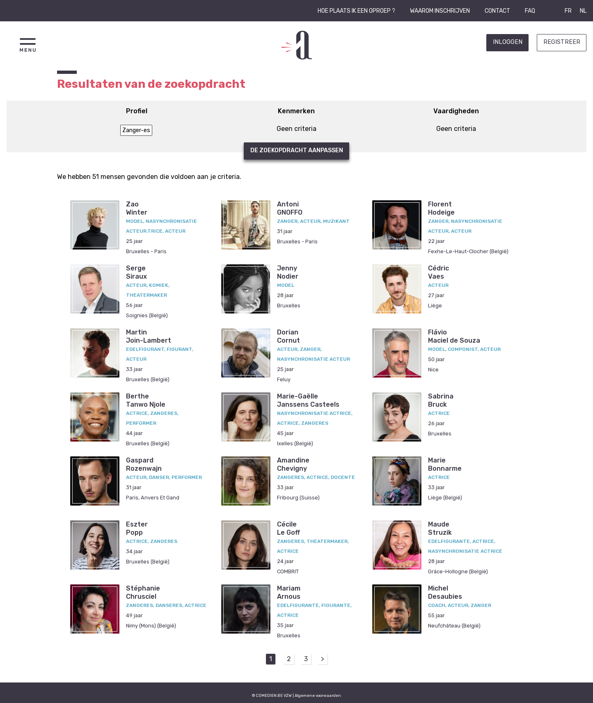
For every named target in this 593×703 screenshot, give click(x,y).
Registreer (561, 42)
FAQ (530, 10)
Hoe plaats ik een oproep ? (356, 10)
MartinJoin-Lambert (148, 336)
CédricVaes (438, 272)
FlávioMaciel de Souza (454, 336)
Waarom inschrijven (440, 10)
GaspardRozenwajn (144, 464)
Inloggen (507, 42)
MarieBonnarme (445, 464)
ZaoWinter (136, 208)
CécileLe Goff (288, 528)
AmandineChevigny (293, 464)
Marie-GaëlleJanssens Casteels (308, 400)
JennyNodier (287, 272)
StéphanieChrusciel (143, 592)
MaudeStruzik (440, 528)
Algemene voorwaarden (318, 695)
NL (583, 10)
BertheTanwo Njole (145, 400)
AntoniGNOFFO (289, 208)
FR (568, 10)
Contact (497, 10)
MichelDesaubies (445, 592)
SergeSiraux (136, 272)
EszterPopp (137, 528)
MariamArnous (288, 592)
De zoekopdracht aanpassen (296, 150)
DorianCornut (288, 336)
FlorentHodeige (441, 208)
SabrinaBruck (440, 400)
